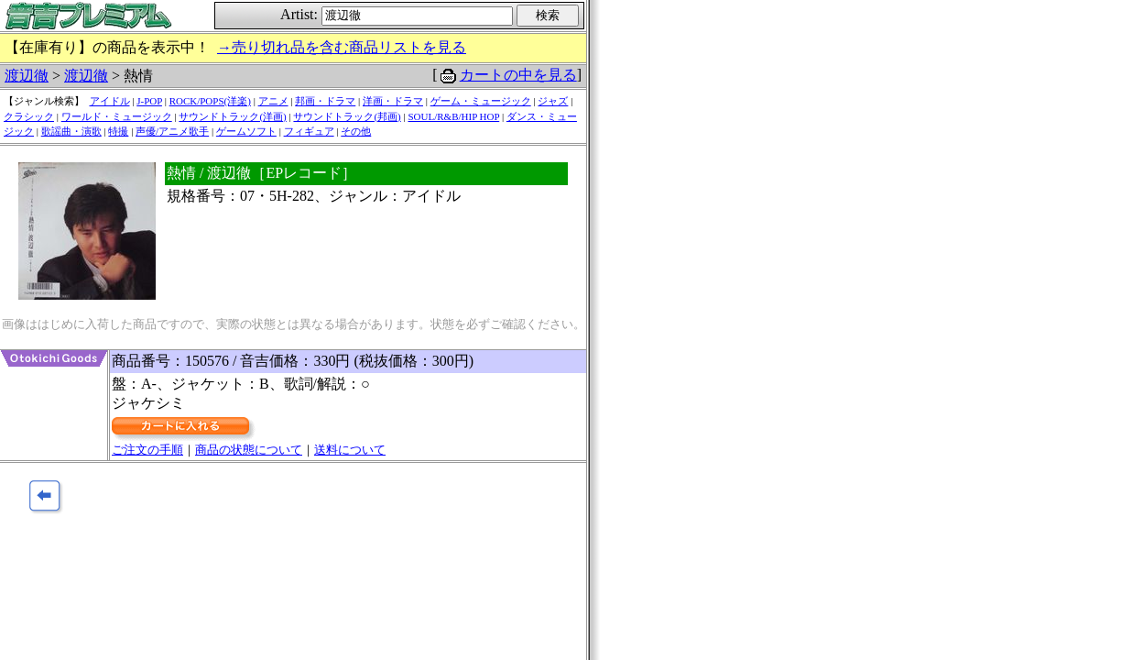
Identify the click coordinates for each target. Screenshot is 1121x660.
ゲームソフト (246, 131)
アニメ (273, 100)
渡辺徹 (27, 75)
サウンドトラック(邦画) (346, 116)
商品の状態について (248, 449)
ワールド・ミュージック (116, 116)
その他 (356, 131)
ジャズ (553, 100)
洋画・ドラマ (393, 100)
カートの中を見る (518, 74)
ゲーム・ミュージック (480, 100)
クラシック (29, 116)
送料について (350, 449)
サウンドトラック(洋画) (232, 116)
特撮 (118, 131)
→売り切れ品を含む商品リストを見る (341, 47)
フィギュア (309, 131)
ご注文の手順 (147, 449)
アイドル (110, 100)
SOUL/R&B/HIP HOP (453, 116)
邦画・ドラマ (325, 100)
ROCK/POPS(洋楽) (210, 100)
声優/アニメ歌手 (172, 131)
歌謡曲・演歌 (71, 131)
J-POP (149, 100)
